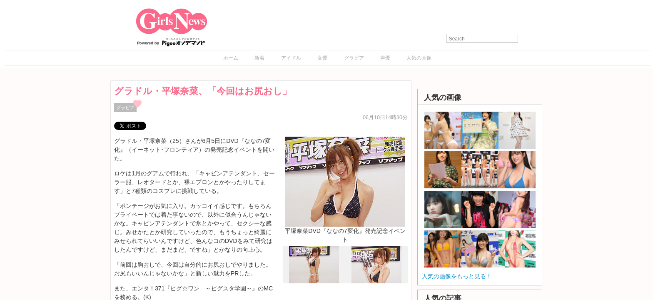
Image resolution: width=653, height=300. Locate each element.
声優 (385, 58)
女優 (322, 58)
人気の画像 (418, 58)
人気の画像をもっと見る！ (457, 276)
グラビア (354, 58)
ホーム (230, 58)
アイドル (291, 58)
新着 (259, 58)
